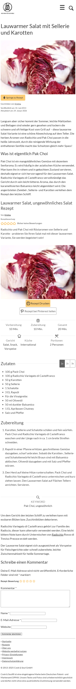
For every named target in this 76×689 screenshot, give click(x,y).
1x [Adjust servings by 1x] (62, 363)
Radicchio (57, 534)
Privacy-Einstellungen (12, 657)
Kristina (18, 104)
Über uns (6, 651)
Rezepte (6, 648)
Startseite (6, 644)
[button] (2, 223)
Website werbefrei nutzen (14, 654)
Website (6, 630)
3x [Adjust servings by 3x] (72, 363)
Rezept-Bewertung (10, 581)
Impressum (7, 661)
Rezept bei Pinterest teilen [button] (38, 311)
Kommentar (9, 588)
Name (5, 616)
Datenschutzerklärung (12, 664)
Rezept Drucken (38, 303)
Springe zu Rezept (13, 97)
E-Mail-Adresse (11, 623)
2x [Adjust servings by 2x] (67, 363)
